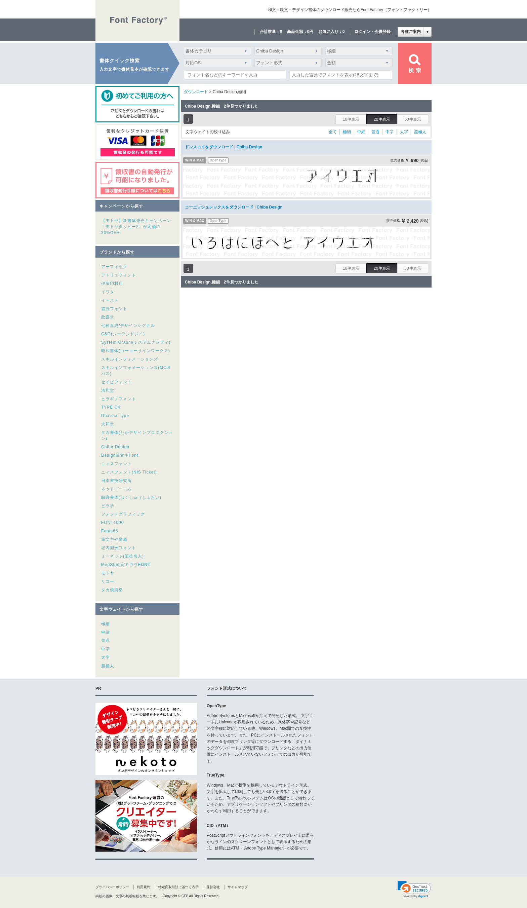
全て (333, 131)
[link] (414, 889)
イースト (110, 300)
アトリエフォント (118, 275)
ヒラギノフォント (118, 398)
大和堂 (107, 424)
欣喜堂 (107, 317)
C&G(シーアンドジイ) (123, 334)
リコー (107, 581)
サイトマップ (238, 887)
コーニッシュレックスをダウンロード (219, 207)
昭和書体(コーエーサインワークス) (135, 350)
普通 (105, 640)
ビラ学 (107, 505)
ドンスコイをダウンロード (209, 147)
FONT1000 (112, 522)
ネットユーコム (116, 489)
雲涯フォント (114, 308)
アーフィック (114, 266)
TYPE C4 (110, 407)
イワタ (107, 292)
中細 (105, 632)
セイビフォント (116, 382)
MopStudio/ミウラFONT (125, 564)
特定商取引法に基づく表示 (178, 887)
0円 (310, 31)
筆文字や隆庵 (114, 539)
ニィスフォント (116, 463)
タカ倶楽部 (112, 590)
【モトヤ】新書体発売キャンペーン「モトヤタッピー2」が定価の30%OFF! (136, 226)
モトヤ (107, 573)
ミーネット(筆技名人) (122, 556)
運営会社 (213, 887)
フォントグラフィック (123, 514)
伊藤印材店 (112, 283)
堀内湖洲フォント (118, 547)
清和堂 (107, 390)
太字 (105, 657)
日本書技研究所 (116, 480)
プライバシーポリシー (112, 887)
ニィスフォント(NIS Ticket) (129, 472)
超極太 (107, 666)
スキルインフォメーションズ (129, 359)
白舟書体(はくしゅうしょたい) (131, 497)
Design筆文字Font (119, 455)
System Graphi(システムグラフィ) (135, 342)
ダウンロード (196, 91)
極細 (105, 623)
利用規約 (143, 887)
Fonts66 (109, 531)
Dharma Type (115, 415)
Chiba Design (115, 447)
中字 (105, 649)
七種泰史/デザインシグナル (128, 325)
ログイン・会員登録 (372, 31)
